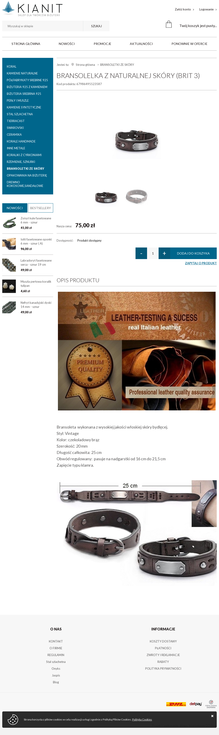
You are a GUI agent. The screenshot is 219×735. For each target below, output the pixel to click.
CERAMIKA (14, 134)
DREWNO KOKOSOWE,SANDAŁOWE (25, 184)
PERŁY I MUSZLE (18, 100)
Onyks (56, 668)
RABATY (163, 662)
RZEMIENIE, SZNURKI (21, 162)
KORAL (11, 66)
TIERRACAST (16, 121)
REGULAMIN (56, 655)
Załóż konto (183, 9)
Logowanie (206, 9)
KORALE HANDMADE (21, 141)
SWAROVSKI (15, 128)
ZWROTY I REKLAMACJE (163, 655)
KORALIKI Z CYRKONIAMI (24, 155)
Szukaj (96, 26)
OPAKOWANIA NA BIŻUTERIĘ (27, 175)
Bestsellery (40, 208)
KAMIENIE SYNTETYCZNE (24, 107)
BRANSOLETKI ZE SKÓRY (25, 168)
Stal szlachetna (56, 662)
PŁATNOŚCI (163, 648)
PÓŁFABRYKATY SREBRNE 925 (27, 80)
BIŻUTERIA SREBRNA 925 (24, 94)
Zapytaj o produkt (201, 263)
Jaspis (56, 675)
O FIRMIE (56, 648)
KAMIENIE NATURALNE (22, 73)
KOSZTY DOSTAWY (163, 641)
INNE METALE (16, 148)
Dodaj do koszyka (193, 253)
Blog (56, 682)
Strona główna (26, 44)
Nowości (67, 44)
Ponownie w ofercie (189, 44)
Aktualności (141, 44)
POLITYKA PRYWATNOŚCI (163, 668)
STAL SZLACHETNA (20, 114)
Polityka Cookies (142, 719)
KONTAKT (56, 641)
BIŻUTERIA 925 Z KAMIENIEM (27, 87)
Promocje (102, 44)
